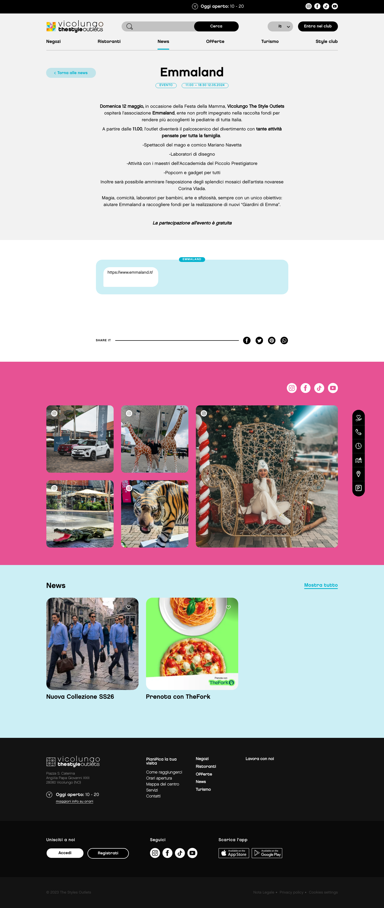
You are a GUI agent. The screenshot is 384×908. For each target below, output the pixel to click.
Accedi (64, 853)
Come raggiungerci (164, 772)
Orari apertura (159, 778)
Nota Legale (263, 892)
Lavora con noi (260, 759)
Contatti (153, 796)
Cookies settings (323, 892)
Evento (166, 85)
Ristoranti (109, 42)
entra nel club (318, 26)
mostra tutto (321, 585)
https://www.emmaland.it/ (130, 272)
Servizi (152, 790)
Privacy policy (291, 892)
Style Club (327, 42)
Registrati (108, 853)
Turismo (270, 42)
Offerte (215, 42)
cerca (216, 26)
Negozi (53, 42)
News (163, 42)
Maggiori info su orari (74, 801)
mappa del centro (162, 784)
